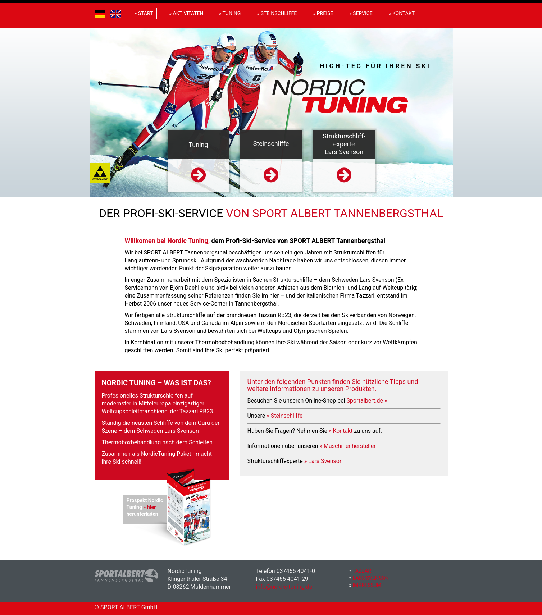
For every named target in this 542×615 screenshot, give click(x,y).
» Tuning (230, 13)
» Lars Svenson (323, 461)
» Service (361, 13)
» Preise (323, 13)
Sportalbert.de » (366, 400)
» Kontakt (341, 430)
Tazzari (361, 571)
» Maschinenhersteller (348, 445)
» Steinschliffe (284, 415)
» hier (149, 507)
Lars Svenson (369, 578)
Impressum (365, 585)
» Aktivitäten (186, 13)
